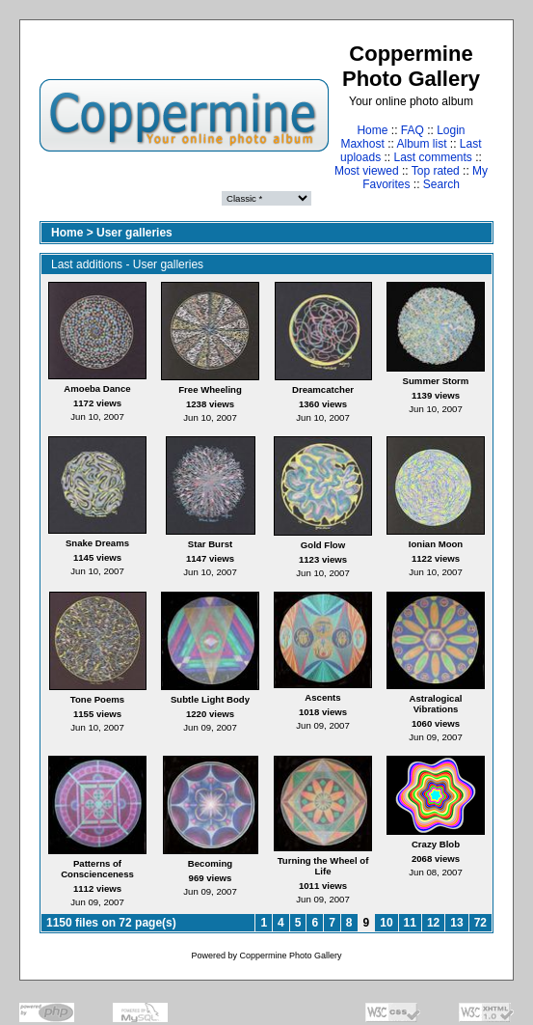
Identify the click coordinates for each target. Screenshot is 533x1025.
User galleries (134, 232)
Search (441, 184)
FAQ (412, 130)
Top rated (436, 171)
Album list (422, 144)
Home (372, 130)
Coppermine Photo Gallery (290, 955)
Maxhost (362, 144)
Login (451, 130)
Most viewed (366, 171)
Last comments (433, 157)
